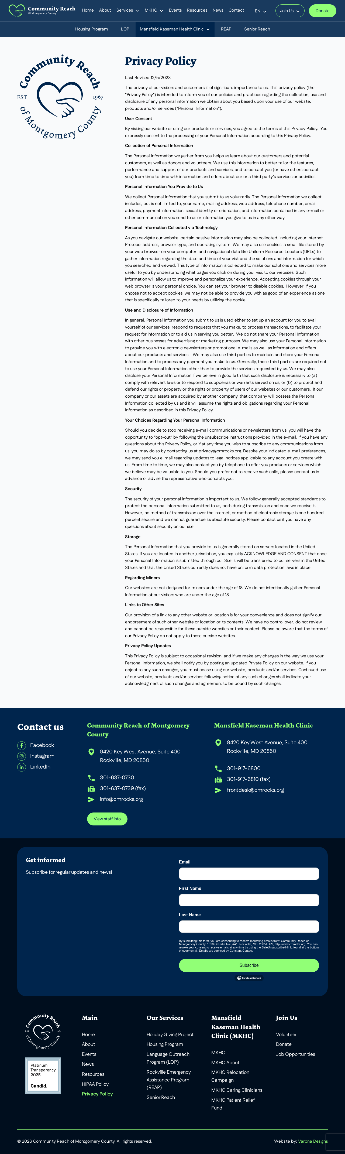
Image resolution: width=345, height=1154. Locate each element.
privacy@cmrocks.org (220, 451)
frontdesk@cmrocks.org (255, 790)
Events (175, 10)
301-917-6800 (244, 769)
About (105, 10)
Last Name (190, 915)
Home (88, 10)
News (218, 10)
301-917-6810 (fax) (249, 780)
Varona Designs (313, 1141)
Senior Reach (257, 29)
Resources (197, 10)
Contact (236, 10)
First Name (190, 888)
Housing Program (91, 29)
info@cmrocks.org (121, 799)
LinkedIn (40, 767)
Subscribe (248, 965)
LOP (125, 29)
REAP (226, 29)
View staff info (107, 819)
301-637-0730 (117, 778)
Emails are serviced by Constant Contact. (226, 950)
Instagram (42, 756)
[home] (42, 10)
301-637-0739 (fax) (123, 789)
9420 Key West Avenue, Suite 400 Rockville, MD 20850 (140, 756)
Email (185, 862)
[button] (128, 10)
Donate (323, 11)
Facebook (42, 746)
